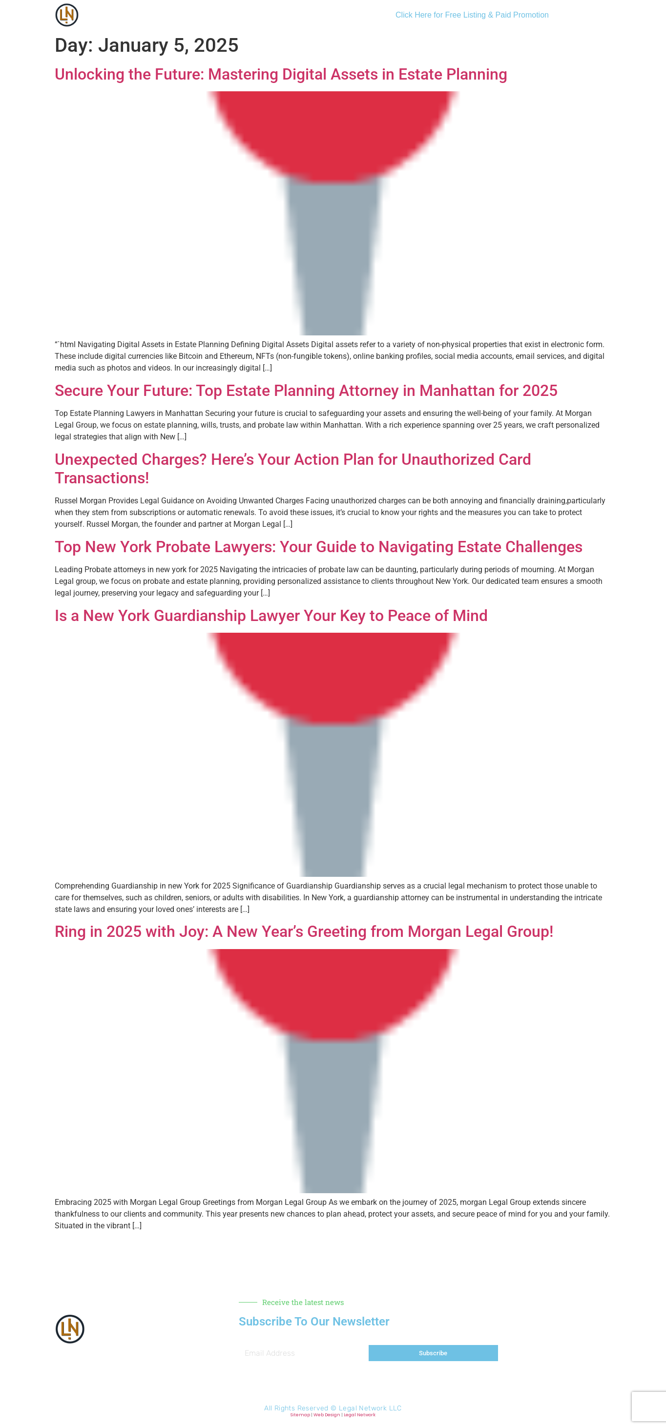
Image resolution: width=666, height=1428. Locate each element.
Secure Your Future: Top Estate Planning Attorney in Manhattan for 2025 (306, 390)
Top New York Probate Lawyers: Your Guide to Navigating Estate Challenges (319, 547)
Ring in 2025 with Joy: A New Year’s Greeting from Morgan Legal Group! (304, 931)
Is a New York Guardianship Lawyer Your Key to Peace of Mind (271, 615)
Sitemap (300, 1415)
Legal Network (359, 1415)
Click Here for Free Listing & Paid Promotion (472, 15)
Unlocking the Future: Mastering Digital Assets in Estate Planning (281, 74)
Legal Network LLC (370, 1408)
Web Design (326, 1415)
